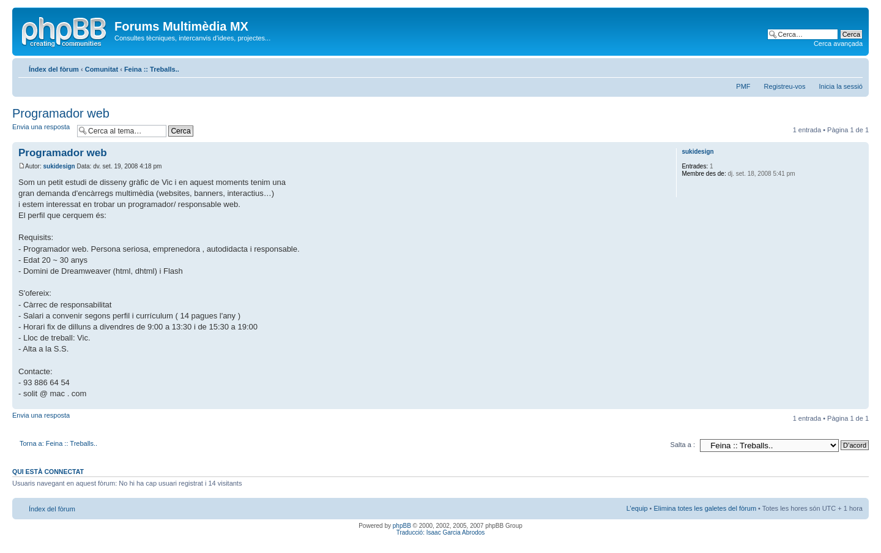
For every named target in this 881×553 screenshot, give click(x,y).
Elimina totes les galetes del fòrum (705, 508)
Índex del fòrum (54, 69)
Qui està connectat (48, 471)
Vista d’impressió (835, 66)
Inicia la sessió (841, 86)
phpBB (402, 525)
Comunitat (101, 69)
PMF (743, 86)
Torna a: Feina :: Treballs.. (58, 443)
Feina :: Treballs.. (151, 69)
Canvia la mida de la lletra (854, 66)
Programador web (61, 113)
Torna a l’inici (859, 402)
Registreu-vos (785, 86)
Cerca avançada (838, 43)
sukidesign (59, 166)
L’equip (637, 508)
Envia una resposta (41, 130)
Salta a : (683, 444)
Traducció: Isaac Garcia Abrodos (440, 532)
